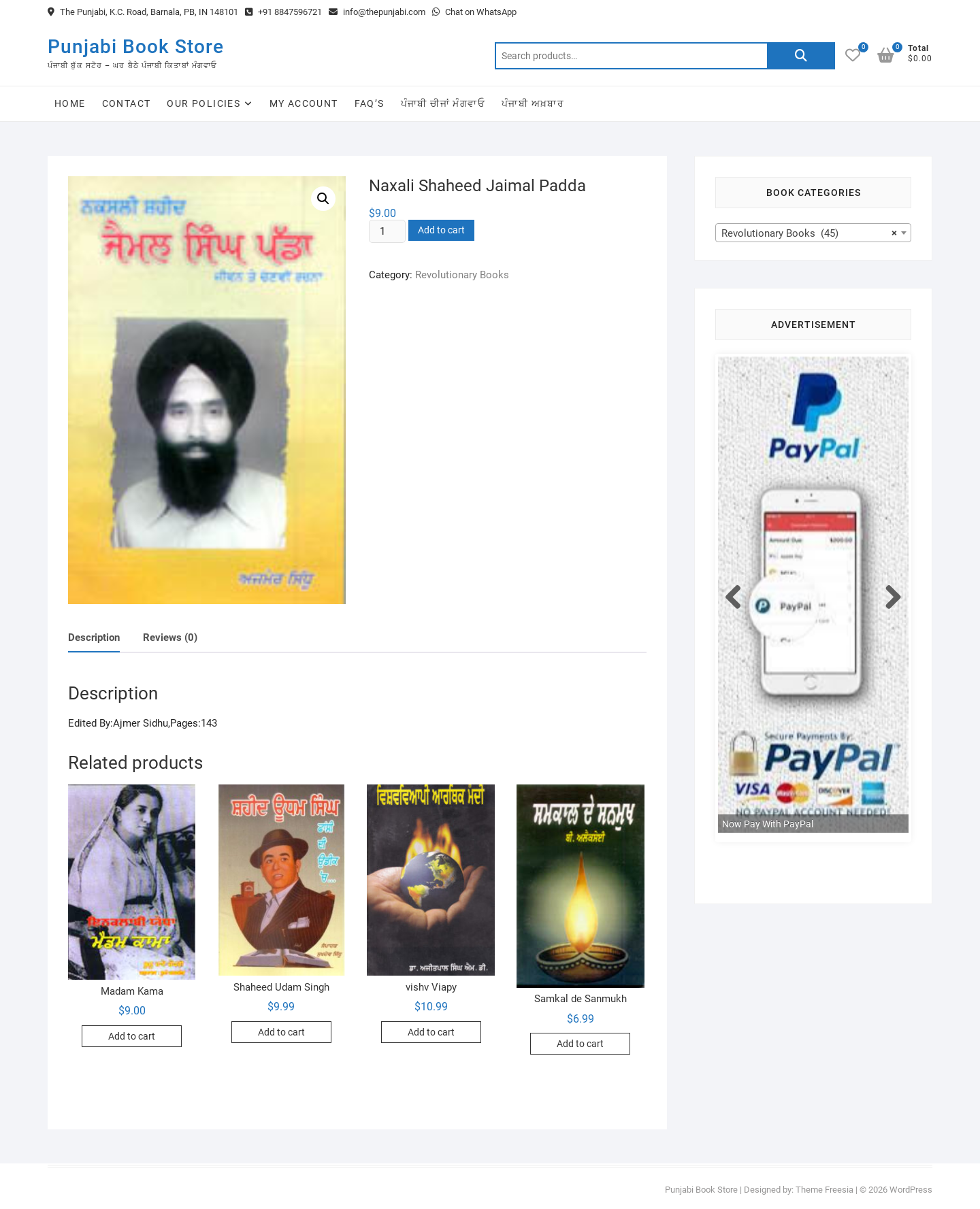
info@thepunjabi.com (377, 12)
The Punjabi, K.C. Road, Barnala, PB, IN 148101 (143, 12)
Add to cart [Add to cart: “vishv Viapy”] (431, 1032)
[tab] (94, 638)
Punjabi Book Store (136, 46)
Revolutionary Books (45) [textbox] (809, 233)
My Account (304, 103)
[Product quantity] (387, 231)
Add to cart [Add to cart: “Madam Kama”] (131, 1036)
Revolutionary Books (462, 275)
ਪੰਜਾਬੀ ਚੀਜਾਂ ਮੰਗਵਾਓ (443, 103)
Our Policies (203, 103)
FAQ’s (370, 103)
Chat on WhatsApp (474, 12)
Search (801, 55)
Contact (126, 103)
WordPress (910, 1190)
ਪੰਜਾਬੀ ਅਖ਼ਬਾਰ (533, 103)
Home (70, 103)
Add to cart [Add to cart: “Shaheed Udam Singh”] (281, 1032)
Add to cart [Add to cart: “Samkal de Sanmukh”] (580, 1043)
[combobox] (813, 232)
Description (94, 637)
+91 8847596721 (283, 12)
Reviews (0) (170, 637)
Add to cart (441, 230)
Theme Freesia (824, 1190)
